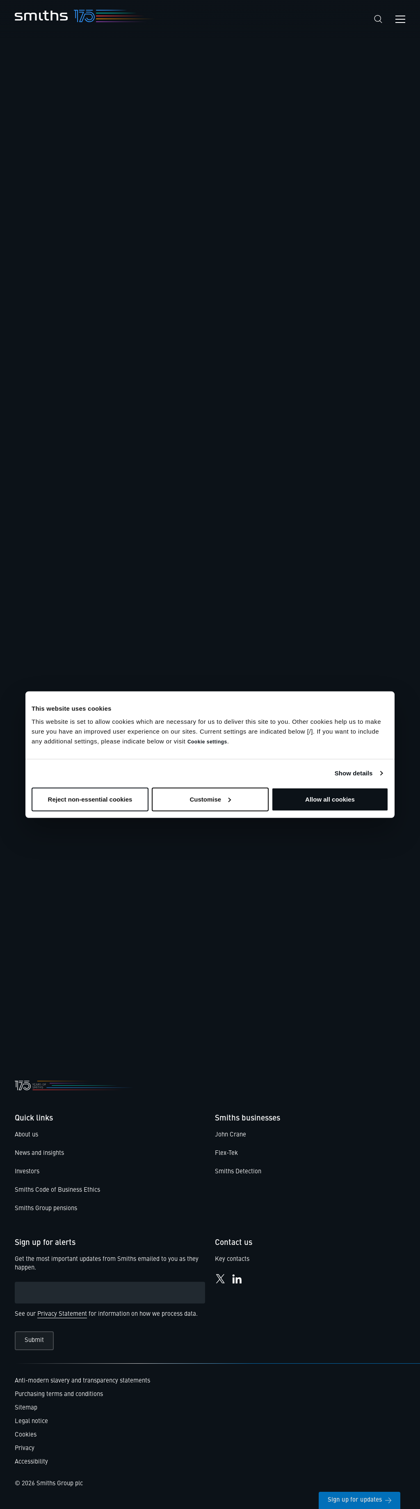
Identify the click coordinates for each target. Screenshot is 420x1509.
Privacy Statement (62, 1314)
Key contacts (232, 1259)
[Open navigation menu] (400, 19)
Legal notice (31, 1422)
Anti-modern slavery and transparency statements (82, 1381)
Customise (210, 798)
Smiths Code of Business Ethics (57, 1190)
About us (26, 1135)
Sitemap (26, 1408)
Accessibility (31, 1462)
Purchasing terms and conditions (59, 1395)
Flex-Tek (226, 1153)
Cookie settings (207, 741)
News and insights (39, 1153)
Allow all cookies (330, 798)
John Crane (230, 1135)
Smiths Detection (238, 1172)
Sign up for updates (359, 1500)
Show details (354, 773)
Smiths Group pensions (46, 1209)
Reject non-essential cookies (90, 798)
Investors (27, 1172)
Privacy (24, 1449)
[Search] (378, 19)
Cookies (26, 1435)
